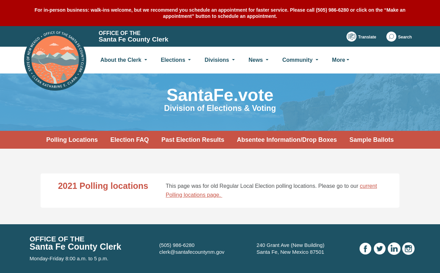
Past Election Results (192, 139)
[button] (399, 37)
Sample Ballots (371, 139)
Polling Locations (72, 139)
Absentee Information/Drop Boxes (287, 139)
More (338, 60)
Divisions (218, 60)
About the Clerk (121, 60)
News (256, 60)
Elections (174, 60)
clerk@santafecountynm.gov (191, 252)
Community (298, 60)
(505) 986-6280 (177, 245)
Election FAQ (129, 139)
